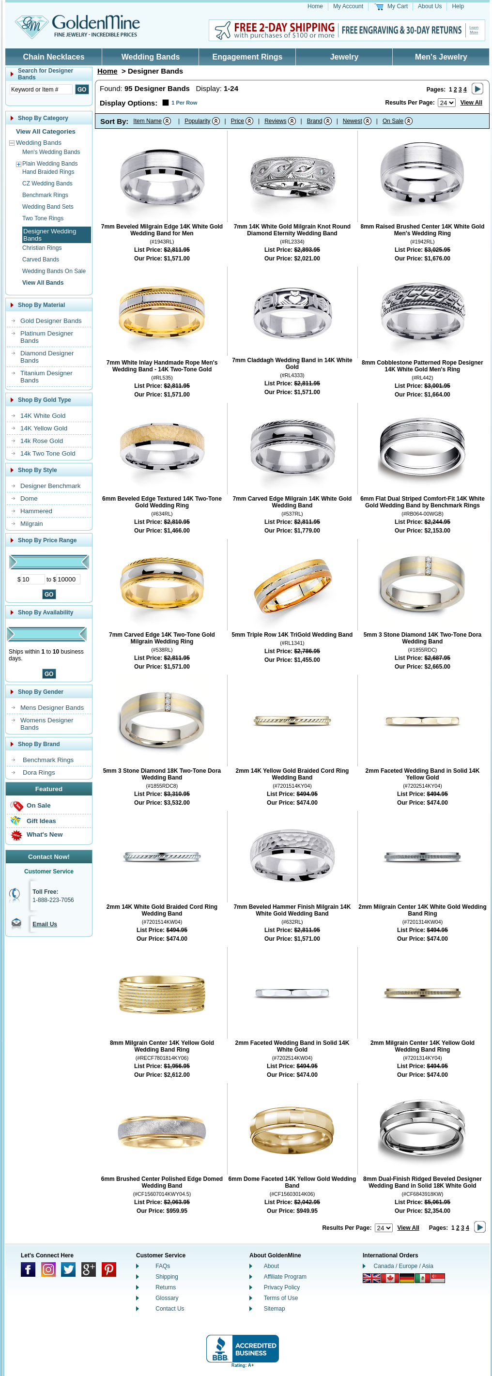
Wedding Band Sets (48, 206)
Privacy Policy (282, 1287)
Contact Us (169, 1308)
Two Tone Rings (42, 218)
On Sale (39, 805)
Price (237, 121)
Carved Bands (40, 259)
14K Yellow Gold (43, 428)
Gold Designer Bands (51, 320)
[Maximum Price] (68, 579)
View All (471, 102)
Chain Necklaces (53, 57)
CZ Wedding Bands (47, 183)
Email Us (44, 924)
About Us (430, 6)
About (271, 1266)
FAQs (162, 1266)
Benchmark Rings (45, 195)
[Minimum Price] (33, 579)
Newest (352, 121)
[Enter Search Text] (41, 89)
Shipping (166, 1276)
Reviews (275, 121)
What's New (44, 834)
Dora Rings (39, 772)
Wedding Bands (151, 57)
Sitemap (274, 1308)
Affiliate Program (285, 1276)
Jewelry (344, 57)
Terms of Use (281, 1298)
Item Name (147, 121)
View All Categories (46, 131)
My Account (348, 6)
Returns (165, 1287)
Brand (315, 121)
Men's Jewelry (441, 57)
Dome (29, 498)
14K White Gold (42, 415)
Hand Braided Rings (48, 171)
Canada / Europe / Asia (403, 1266)
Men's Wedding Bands (51, 152)
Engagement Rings (248, 57)
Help (458, 6)
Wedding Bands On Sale (54, 271)
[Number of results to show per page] (447, 102)
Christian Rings (42, 248)
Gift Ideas (41, 821)
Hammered (36, 511)
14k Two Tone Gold (48, 453)
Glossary (166, 1298)
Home (315, 6)
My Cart (397, 6)
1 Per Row (184, 103)
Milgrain (31, 523)
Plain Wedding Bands (50, 163)
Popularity (197, 121)
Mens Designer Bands (52, 707)
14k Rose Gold (41, 440)
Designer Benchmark (50, 485)
